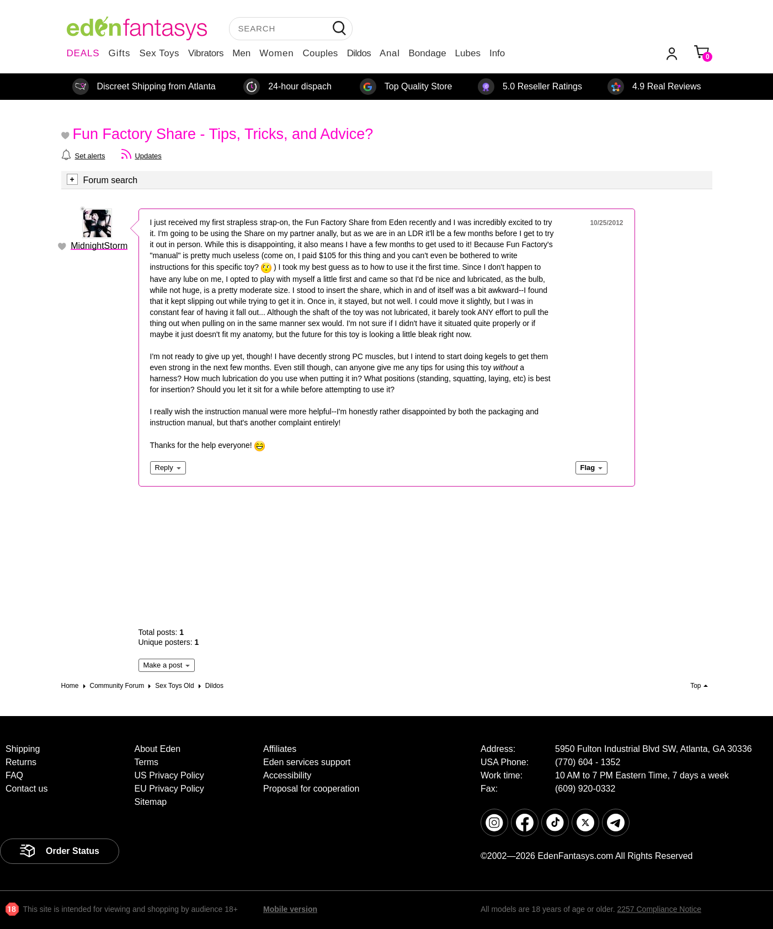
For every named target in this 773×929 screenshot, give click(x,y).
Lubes (468, 53)
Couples (320, 53)
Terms (147, 762)
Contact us (26, 788)
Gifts (119, 53)
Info (497, 53)
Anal (389, 53)
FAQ (14, 775)
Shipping (23, 749)
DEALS (83, 53)
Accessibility (287, 775)
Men (241, 53)
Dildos (359, 53)
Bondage (427, 53)
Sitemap (151, 802)
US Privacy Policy (169, 775)
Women (276, 53)
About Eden (158, 749)
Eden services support (306, 762)
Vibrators (205, 53)
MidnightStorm (99, 245)
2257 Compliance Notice (659, 909)
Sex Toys (159, 53)
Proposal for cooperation (311, 788)
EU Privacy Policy (169, 788)
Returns (21, 762)
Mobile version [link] (290, 909)
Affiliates (279, 749)
